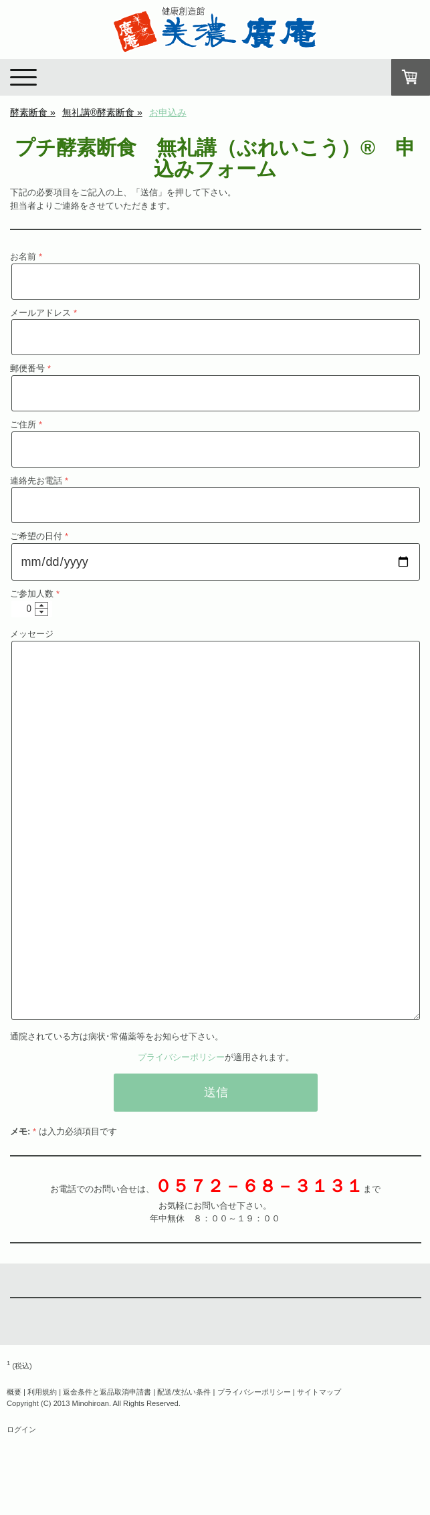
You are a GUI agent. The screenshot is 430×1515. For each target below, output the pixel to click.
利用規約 (42, 1392)
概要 (14, 1392)
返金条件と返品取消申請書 (107, 1392)
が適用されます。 (216, 1057)
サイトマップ (319, 1392)
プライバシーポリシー (181, 1057)
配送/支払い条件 (184, 1392)
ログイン (21, 1429)
